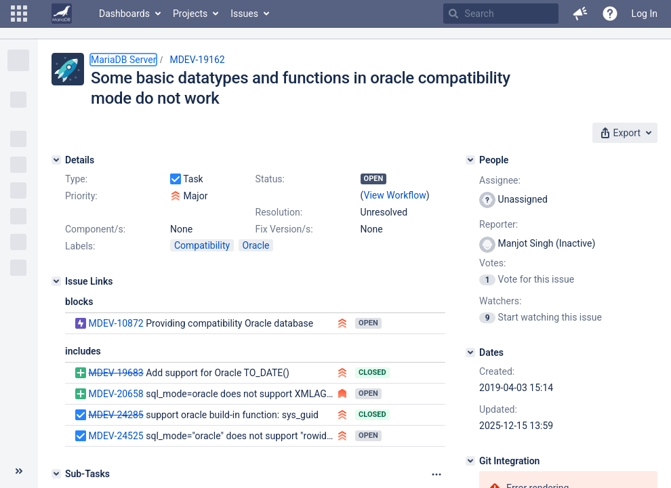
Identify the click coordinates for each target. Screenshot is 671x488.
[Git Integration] (470, 461)
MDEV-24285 (115, 414)
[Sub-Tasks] (56, 474)
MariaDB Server (123, 59)
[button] (19, 13)
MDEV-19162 (196, 59)
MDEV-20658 (115, 393)
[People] (470, 160)
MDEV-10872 (115, 323)
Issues (244, 13)
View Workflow (395, 195)
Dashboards (124, 13)
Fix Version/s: (284, 229)
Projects (190, 13)
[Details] (56, 160)
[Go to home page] (62, 13)
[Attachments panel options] (436, 474)
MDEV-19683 (115, 372)
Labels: (80, 246)
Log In (644, 13)
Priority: (81, 195)
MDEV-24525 (115, 435)
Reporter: (498, 224)
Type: (76, 179)
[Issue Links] (56, 281)
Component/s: (95, 229)
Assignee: (500, 180)
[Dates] (470, 352)
